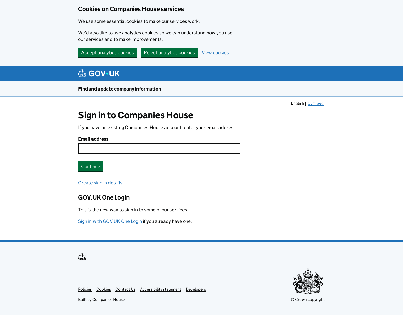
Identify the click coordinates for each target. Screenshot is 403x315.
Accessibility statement (160, 289)
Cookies (103, 289)
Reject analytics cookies (169, 53)
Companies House (108, 299)
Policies (85, 289)
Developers (196, 289)
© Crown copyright (308, 299)
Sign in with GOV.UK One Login (110, 221)
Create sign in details (100, 183)
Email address (93, 139)
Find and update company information (119, 89)
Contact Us (125, 289)
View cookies (215, 52)
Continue (90, 166)
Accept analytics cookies (107, 53)
